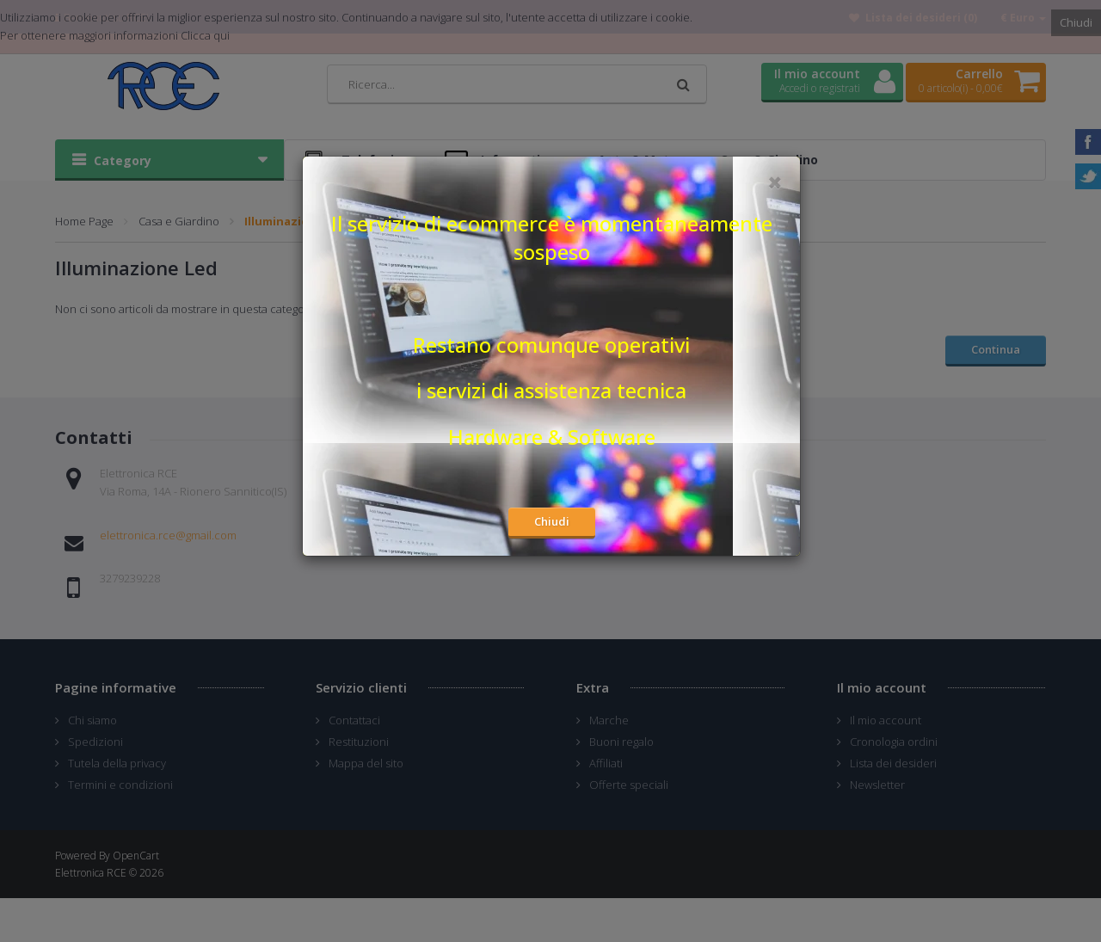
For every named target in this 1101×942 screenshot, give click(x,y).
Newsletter (877, 784)
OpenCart (136, 855)
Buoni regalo (621, 741)
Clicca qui (205, 35)
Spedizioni (95, 741)
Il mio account (885, 720)
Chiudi (1076, 22)
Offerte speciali (628, 784)
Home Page (84, 221)
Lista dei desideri (893, 763)
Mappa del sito (366, 763)
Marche (609, 720)
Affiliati (606, 763)
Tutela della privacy (117, 763)
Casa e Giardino (178, 221)
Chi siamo (92, 720)
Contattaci (354, 720)
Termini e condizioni (120, 784)
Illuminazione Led (295, 221)
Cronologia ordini (894, 741)
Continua (995, 349)
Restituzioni (359, 741)
